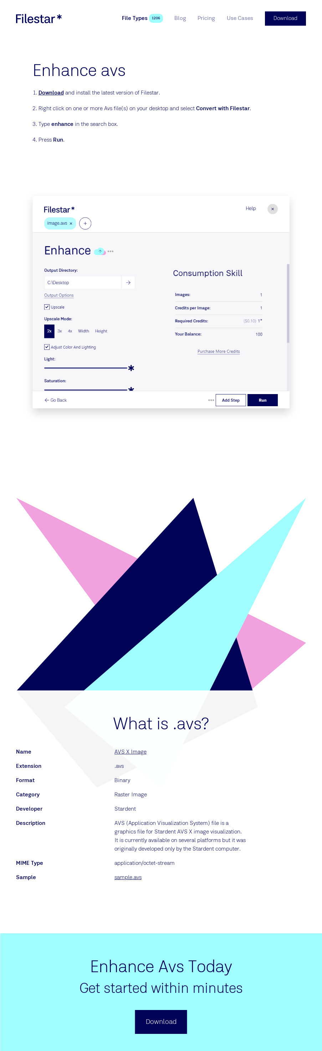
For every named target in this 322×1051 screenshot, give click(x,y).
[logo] (39, 18)
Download (51, 93)
